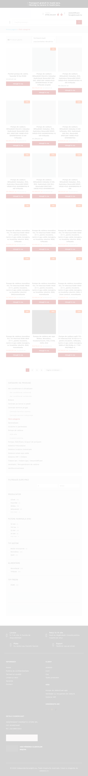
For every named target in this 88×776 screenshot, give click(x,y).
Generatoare (13, 423)
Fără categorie (14, 419)
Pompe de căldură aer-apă (56, 690)
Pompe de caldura (15, 430)
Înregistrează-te (75, 15)
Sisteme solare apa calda (18, 453)
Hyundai (14, 503)
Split (12, 555)
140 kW (14, 537)
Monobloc (15, 552)
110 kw (13, 527)
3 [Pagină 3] (36, 370)
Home (8, 668)
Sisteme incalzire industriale (20, 449)
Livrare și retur (12, 678)
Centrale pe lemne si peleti (19, 404)
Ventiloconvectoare (16, 468)
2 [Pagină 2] (32, 370)
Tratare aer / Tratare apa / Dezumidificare (25, 461)
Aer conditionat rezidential (21, 396)
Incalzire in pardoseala (17, 427)
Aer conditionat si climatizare (20, 389)
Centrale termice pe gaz (18, 408)
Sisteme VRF (51, 697)
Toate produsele (52, 678)
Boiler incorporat (17, 549)
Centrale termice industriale (21, 415)
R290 (13, 585)
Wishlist (49, 668)
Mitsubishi (15, 509)
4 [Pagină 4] (41, 370)
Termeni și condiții (13, 674)
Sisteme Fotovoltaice (16, 446)
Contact (9, 684)
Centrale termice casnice (20, 411)
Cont (47, 671)
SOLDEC (14, 512)
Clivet (13, 500)
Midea (13, 506)
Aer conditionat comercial (20, 392)
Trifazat (14, 572)
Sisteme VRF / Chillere (17, 457)
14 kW (13, 534)
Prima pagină (11, 29)
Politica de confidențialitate (17, 671)
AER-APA (13, 434)
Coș (47, 674)
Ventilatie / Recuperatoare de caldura (23, 464)
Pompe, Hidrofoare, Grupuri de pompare (24, 442)
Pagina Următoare (53, 370)
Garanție (9, 681)
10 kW (13, 524)
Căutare (79, 22)
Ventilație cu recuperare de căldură (60, 694)
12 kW (13, 530)
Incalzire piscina (16, 438)
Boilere (11, 400)
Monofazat (15, 568)
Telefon (47, 13)
